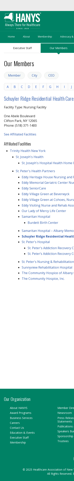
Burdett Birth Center (43, 222)
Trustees (63, 441)
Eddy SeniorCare (34, 188)
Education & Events (22, 432)
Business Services (21, 418)
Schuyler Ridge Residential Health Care (39, 98)
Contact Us (17, 428)
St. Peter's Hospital (36, 242)
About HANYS (18, 408)
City (34, 75)
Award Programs (20, 413)
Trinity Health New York (28, 151)
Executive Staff (22, 48)
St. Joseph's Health (29, 157)
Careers (15, 423)
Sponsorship (65, 436)
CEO (51, 75)
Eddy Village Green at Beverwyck (45, 194)
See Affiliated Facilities (20, 134)
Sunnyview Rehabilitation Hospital (47, 267)
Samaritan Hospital (36, 216)
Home (11, 36)
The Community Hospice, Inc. (43, 278)
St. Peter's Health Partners (35, 171)
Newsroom (64, 413)
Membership (45, 36)
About (26, 36)
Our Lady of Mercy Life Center (44, 211)
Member (14, 75)
